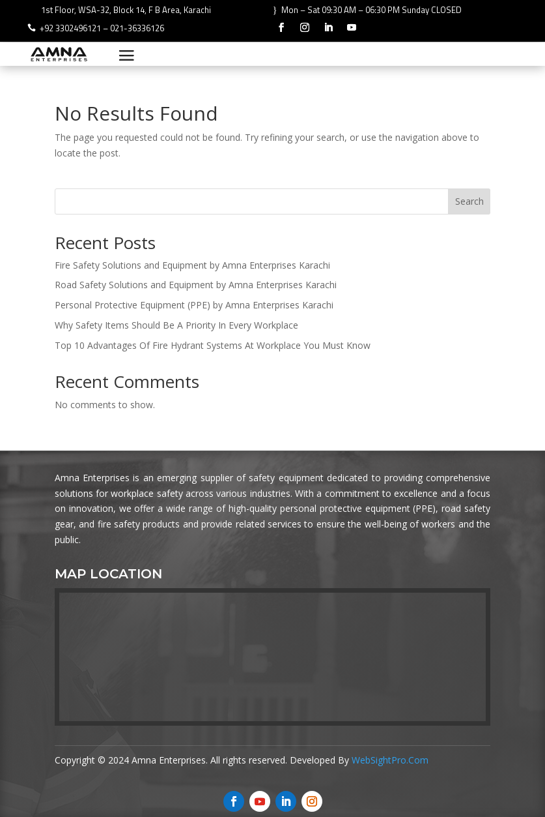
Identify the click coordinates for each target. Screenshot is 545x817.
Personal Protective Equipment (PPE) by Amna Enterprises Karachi (194, 305)
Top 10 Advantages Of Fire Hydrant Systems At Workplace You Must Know (212, 345)
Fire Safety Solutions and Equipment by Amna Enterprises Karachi (192, 265)
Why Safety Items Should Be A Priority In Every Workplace (176, 325)
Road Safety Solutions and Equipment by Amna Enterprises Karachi (196, 284)
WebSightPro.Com (390, 760)
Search (469, 201)
